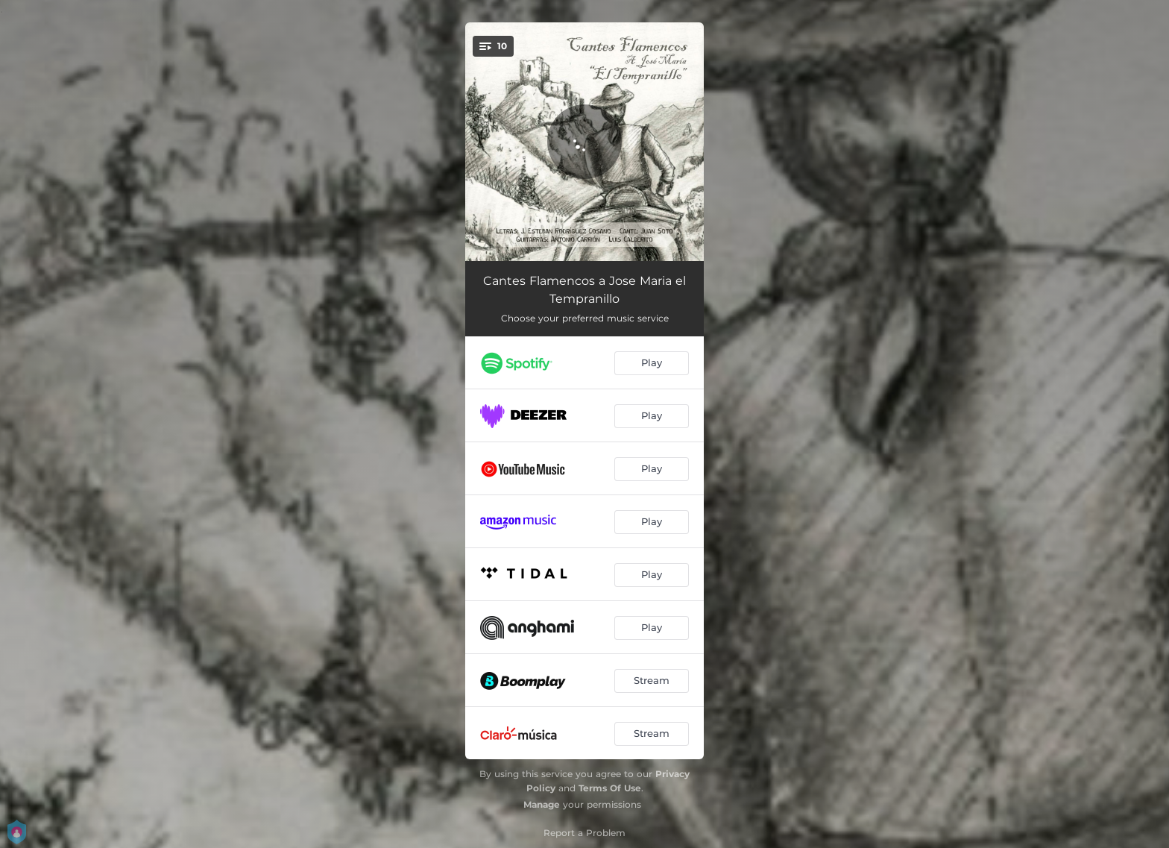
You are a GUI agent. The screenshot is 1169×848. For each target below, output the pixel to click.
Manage (541, 804)
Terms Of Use (610, 788)
